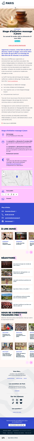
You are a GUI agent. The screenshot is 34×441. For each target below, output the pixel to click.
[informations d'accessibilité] (9, 194)
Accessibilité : (22, 430)
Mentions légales (7, 430)
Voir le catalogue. (13, 81)
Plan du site (28, 432)
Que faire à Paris (13, 438)
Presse (4, 432)
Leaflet (19, 185)
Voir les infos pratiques (17, 45)
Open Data (10, 432)
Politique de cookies (19, 432)
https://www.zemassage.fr (13, 164)
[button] (17, 177)
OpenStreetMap (27, 185)
